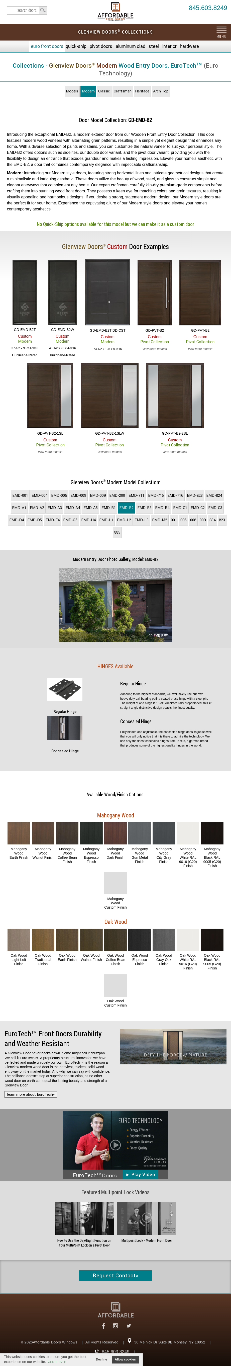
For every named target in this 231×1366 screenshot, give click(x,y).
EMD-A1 (19, 508)
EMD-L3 (142, 520)
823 (222, 520)
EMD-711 (136, 495)
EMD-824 (214, 495)
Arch (160, 91)
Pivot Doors (101, 46)
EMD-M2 (159, 520)
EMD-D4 (16, 520)
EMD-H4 (88, 520)
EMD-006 (59, 495)
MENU (221, 36)
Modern (88, 91)
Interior (169, 46)
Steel (154, 46)
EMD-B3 (144, 508)
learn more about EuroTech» (31, 1094)
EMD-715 (156, 495)
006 (183, 520)
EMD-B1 (108, 508)
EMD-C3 (215, 508)
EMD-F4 (53, 520)
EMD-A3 (55, 508)
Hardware (189, 46)
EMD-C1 (180, 508)
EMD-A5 (90, 508)
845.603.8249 (208, 8)
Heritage (142, 91)
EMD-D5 (34, 520)
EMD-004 (39, 495)
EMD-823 (195, 495)
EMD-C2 (198, 508)
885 (117, 532)
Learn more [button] (57, 1361)
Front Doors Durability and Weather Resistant (53, 1038)
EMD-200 (117, 495)
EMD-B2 (126, 508)
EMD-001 (20, 495)
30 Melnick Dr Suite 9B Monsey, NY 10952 (169, 1342)
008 (193, 520)
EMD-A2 (37, 508)
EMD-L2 (124, 520)
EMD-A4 (73, 508)
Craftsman (123, 91)
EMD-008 (78, 495)
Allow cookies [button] (125, 1359)
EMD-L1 (106, 520)
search (27, 10)
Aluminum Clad (130, 46)
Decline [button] (101, 1359)
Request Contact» (116, 1276)
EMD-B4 (162, 508)
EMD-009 (98, 495)
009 (203, 520)
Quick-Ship (76, 46)
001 (174, 520)
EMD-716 (175, 495)
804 (212, 520)
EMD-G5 (70, 520)
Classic (104, 91)
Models (72, 91)
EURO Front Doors (47, 46)
